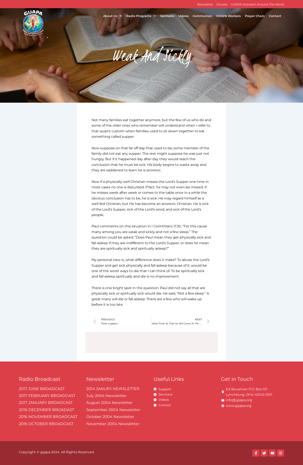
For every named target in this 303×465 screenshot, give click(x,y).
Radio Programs (141, 16)
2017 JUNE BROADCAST (42, 388)
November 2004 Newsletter (112, 424)
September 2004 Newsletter (113, 409)
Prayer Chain (255, 16)
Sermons (167, 16)
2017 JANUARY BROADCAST (46, 403)
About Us (112, 16)
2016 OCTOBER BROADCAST (46, 424)
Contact (275, 16)
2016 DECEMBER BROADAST (46, 409)
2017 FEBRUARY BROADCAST (47, 395)
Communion (202, 16)
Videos (183, 16)
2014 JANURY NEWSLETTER (112, 388)
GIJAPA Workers (228, 16)
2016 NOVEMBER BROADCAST (48, 416)
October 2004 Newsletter (110, 416)
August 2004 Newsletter (109, 403)
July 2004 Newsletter (106, 395)
